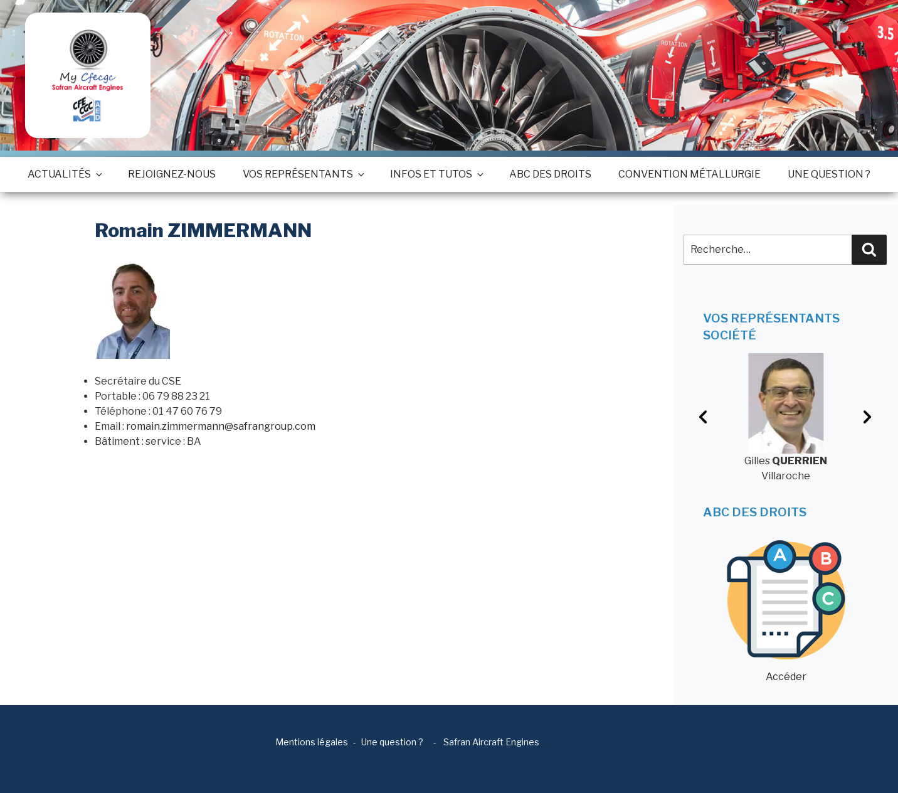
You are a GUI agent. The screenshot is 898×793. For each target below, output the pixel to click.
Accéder (786, 611)
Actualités (64, 174)
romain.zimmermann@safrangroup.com (220, 426)
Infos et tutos (436, 174)
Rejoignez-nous (172, 174)
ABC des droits (550, 174)
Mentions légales (311, 742)
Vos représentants (303, 174)
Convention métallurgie (689, 174)
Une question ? (829, 174)
